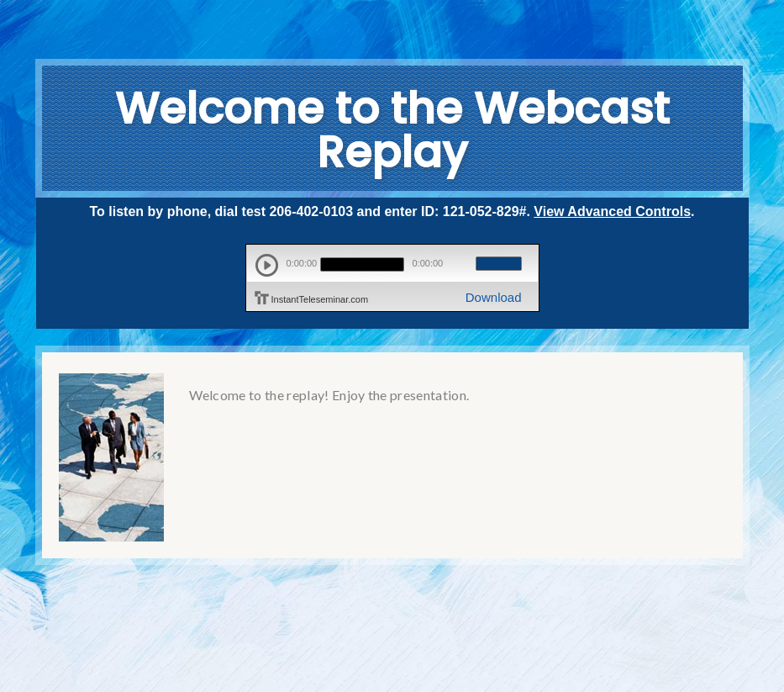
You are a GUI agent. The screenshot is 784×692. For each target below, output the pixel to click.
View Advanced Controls (612, 211)
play (266, 265)
